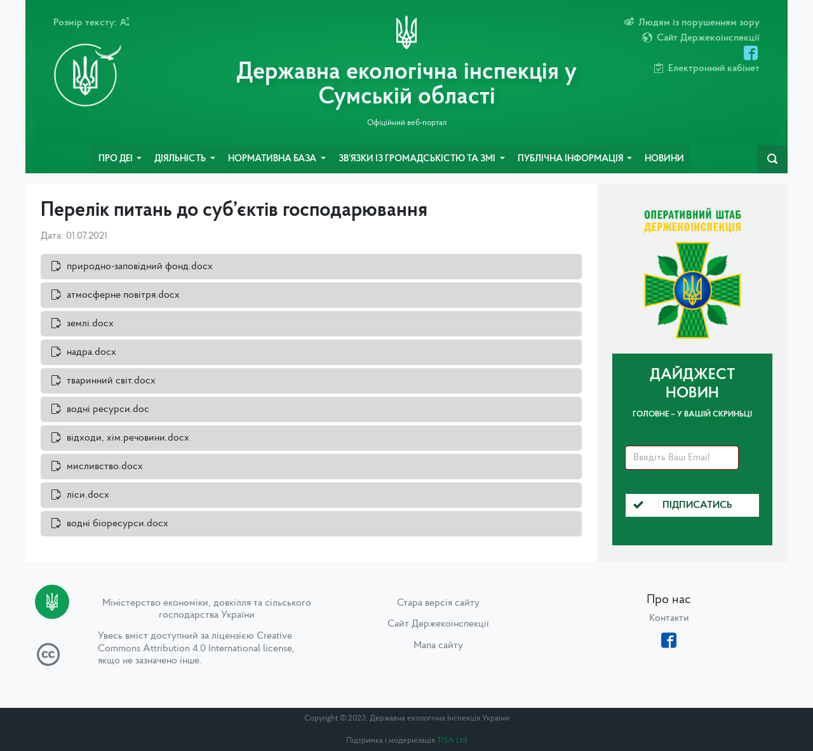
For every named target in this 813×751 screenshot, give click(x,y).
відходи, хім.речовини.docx (128, 438)
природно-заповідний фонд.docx (140, 267)
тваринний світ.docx (111, 381)
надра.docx (91, 352)
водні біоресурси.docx (117, 524)
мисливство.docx (105, 467)
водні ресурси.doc (108, 409)
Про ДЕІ (116, 159)
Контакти (669, 618)
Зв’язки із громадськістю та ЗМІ (418, 159)
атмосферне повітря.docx (123, 295)
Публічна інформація (571, 159)
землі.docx (90, 324)
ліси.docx (88, 495)
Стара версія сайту (438, 603)
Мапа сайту (438, 646)
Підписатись (682, 505)
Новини (664, 159)
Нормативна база (273, 159)
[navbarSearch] (772, 159)
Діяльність (181, 159)
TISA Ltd (452, 740)
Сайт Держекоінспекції (438, 624)
